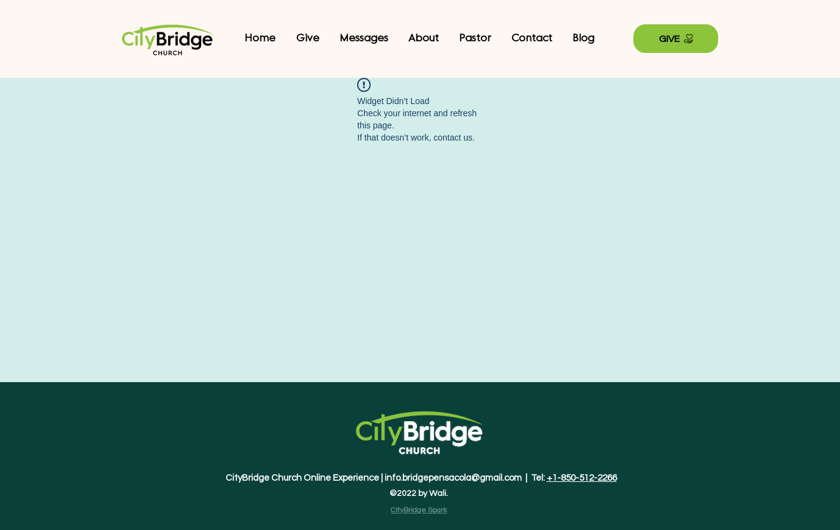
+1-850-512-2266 (582, 478)
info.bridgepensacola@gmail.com (453, 478)
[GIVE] (675, 38)
